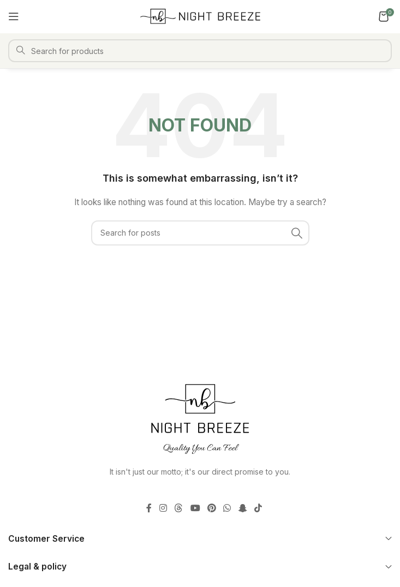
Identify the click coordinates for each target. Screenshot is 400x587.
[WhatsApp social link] (227, 508)
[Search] (200, 50)
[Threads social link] (179, 508)
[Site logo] (200, 15)
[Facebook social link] (149, 508)
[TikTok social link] (257, 508)
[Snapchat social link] (242, 508)
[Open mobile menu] (14, 16)
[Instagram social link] (163, 508)
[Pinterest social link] (211, 508)
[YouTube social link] (195, 508)
